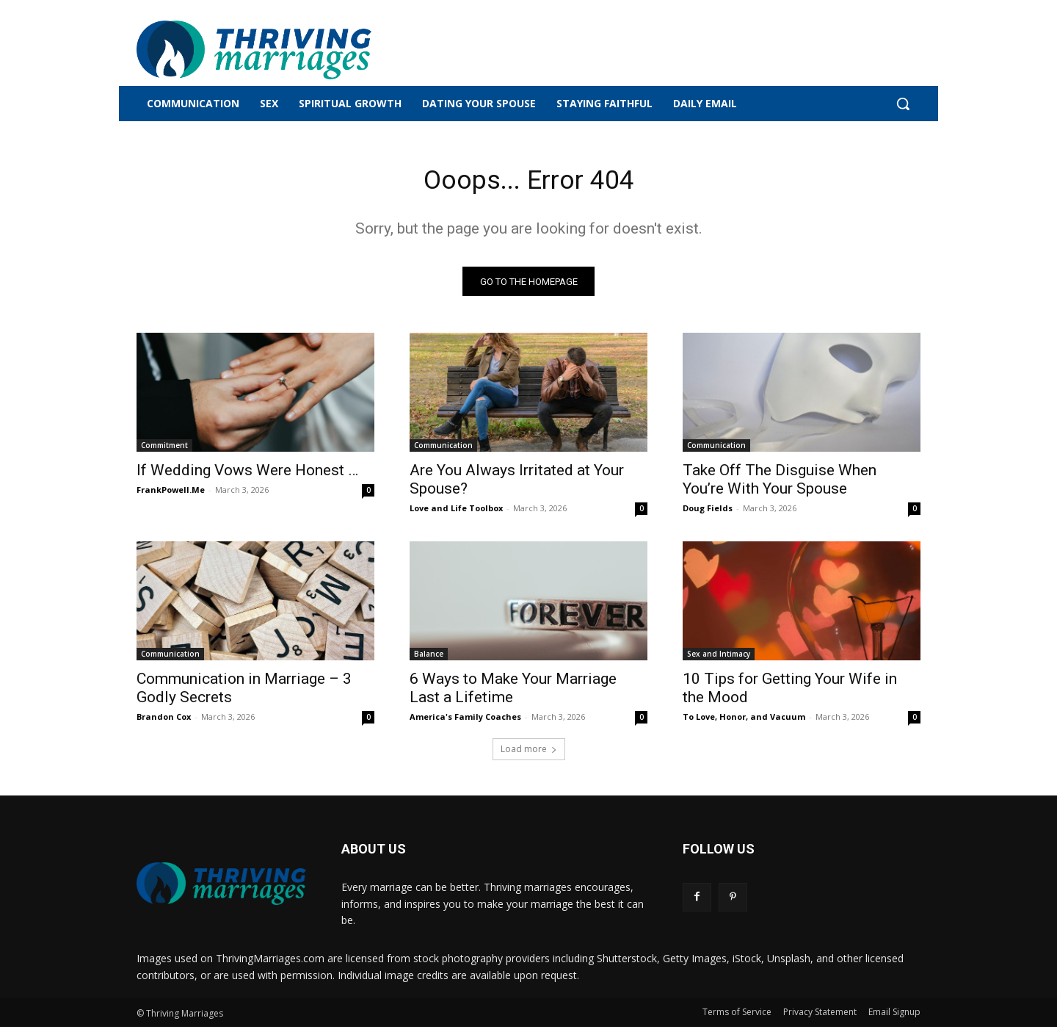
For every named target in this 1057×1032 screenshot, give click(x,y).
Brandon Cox (164, 721)
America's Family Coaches (465, 721)
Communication (443, 450)
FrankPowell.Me (171, 494)
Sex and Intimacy (718, 659)
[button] (902, 103)
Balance (428, 659)
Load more (529, 754)
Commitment (164, 450)
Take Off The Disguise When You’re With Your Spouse (779, 484)
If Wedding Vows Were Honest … (247, 475)
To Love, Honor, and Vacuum (744, 721)
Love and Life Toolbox (456, 513)
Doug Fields (708, 513)
